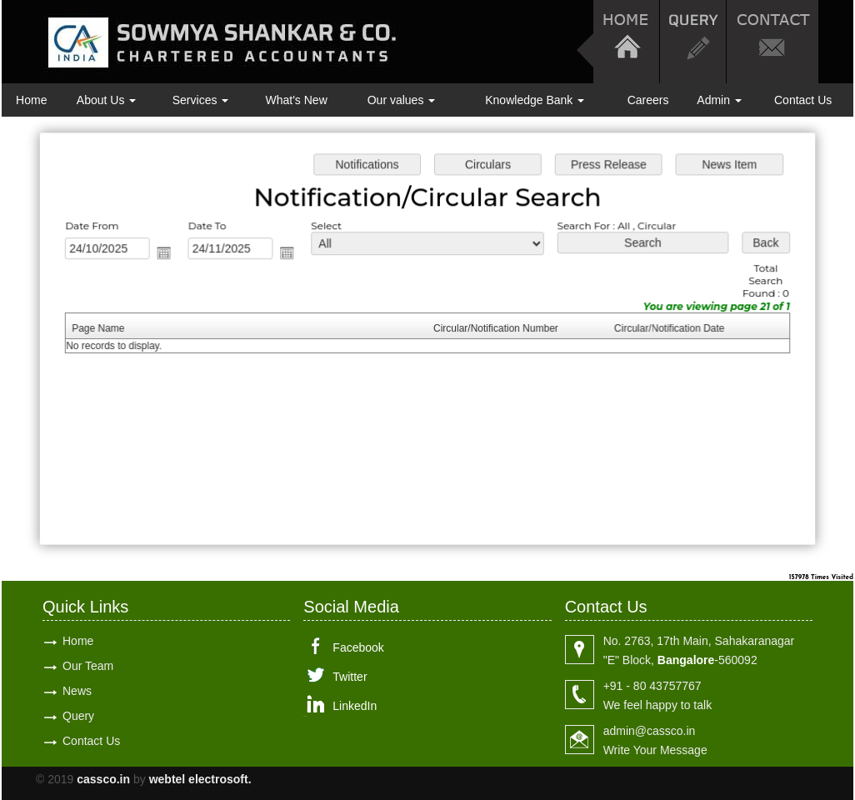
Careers (648, 100)
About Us (106, 100)
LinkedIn (354, 705)
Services (200, 100)
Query (78, 715)
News (77, 691)
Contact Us (803, 100)
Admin (719, 100)
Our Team (87, 665)
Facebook (357, 647)
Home (31, 100)
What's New (297, 100)
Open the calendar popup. (168, 254)
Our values (402, 100)
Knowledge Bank (534, 100)
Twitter (349, 676)
